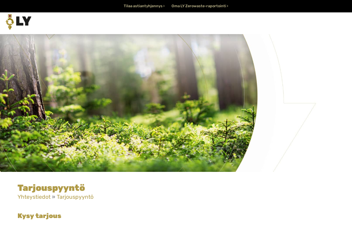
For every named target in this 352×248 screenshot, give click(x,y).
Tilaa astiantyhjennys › (144, 6)
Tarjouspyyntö (75, 197)
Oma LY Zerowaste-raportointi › (200, 6)
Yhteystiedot (34, 197)
